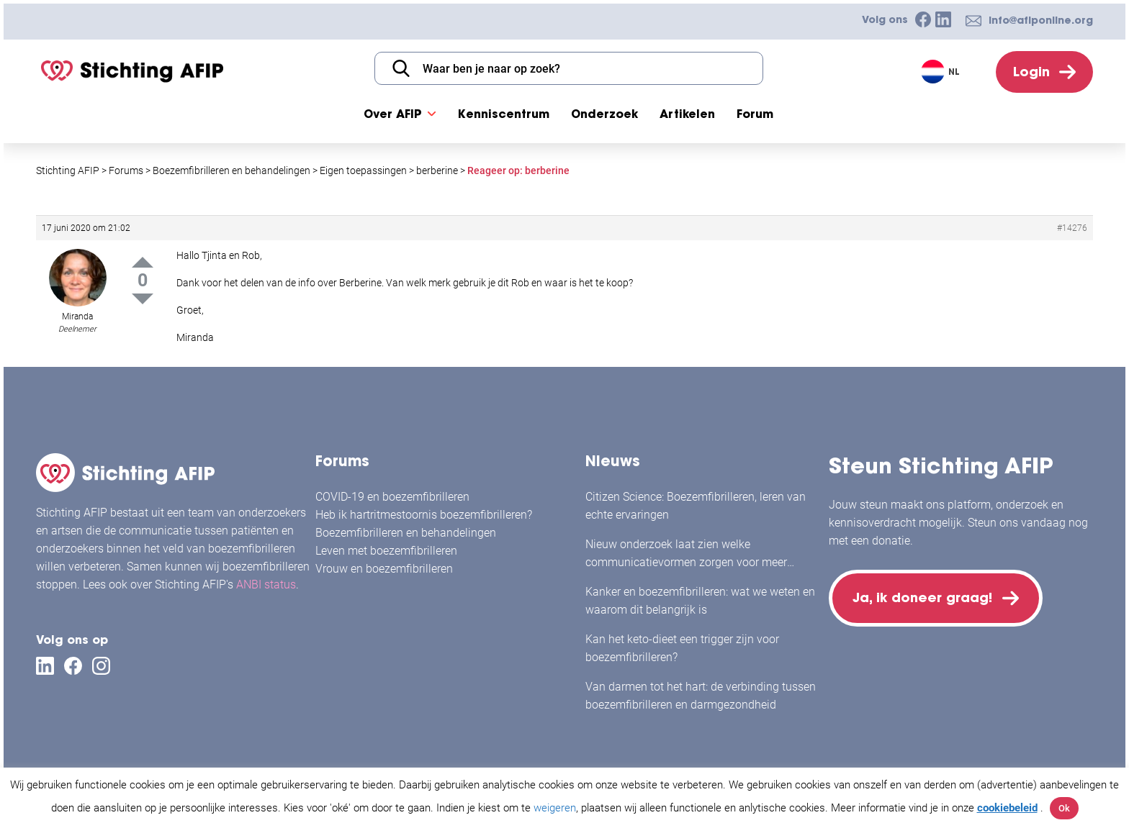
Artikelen (687, 113)
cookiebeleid (1007, 807)
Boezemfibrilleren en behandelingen (405, 533)
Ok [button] (1064, 808)
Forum (755, 113)
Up (142, 262)
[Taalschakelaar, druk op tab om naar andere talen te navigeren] (942, 71)
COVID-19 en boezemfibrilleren (392, 497)
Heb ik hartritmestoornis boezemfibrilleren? (423, 515)
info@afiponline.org (1041, 20)
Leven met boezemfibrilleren (386, 551)
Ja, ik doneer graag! (922, 597)
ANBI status (266, 584)
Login (1031, 71)
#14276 (1072, 228)
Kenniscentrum (503, 113)
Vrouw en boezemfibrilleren (384, 568)
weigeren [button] (555, 807)
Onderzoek (604, 113)
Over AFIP (393, 113)
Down (142, 299)
